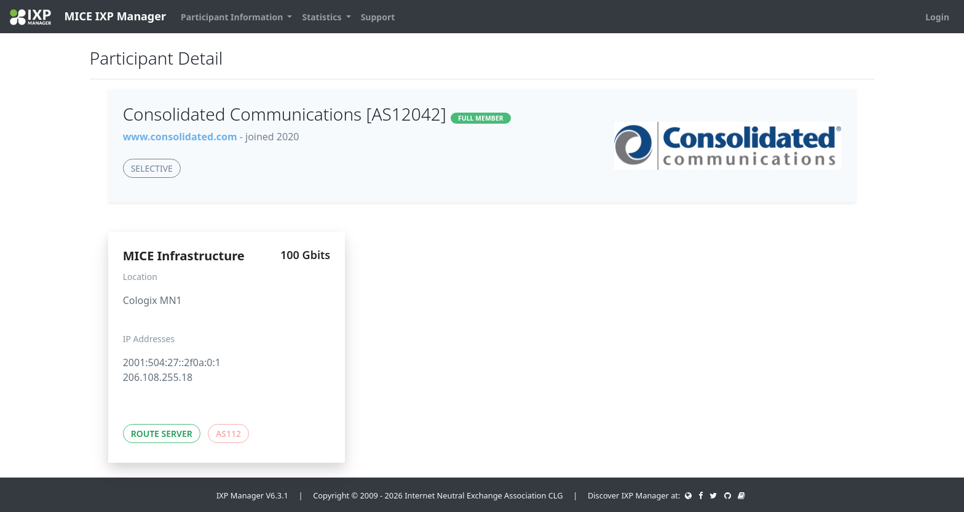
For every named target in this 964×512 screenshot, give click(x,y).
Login (937, 17)
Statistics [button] (323, 17)
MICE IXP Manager (88, 17)
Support (378, 17)
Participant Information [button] (233, 17)
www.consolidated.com (180, 136)
